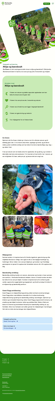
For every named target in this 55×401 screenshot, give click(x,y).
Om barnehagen (10, 328)
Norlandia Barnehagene (20, 390)
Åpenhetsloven (5, 377)
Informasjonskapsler (6, 375)
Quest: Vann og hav (11, 321)
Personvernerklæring (7, 374)
